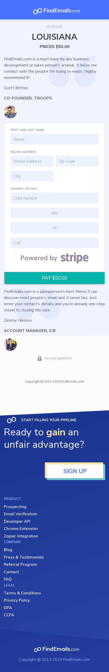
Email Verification (20, 513)
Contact (11, 571)
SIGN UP (75, 471)
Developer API (17, 521)
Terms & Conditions (22, 593)
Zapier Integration (21, 536)
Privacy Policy (17, 600)
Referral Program (20, 564)
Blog (8, 549)
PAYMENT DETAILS (24, 188)
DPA (8, 607)
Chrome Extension (21, 528)
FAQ (8, 579)
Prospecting (15, 506)
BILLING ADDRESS (24, 152)
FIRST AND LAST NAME (27, 130)
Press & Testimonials (24, 557)
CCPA (9, 614)
